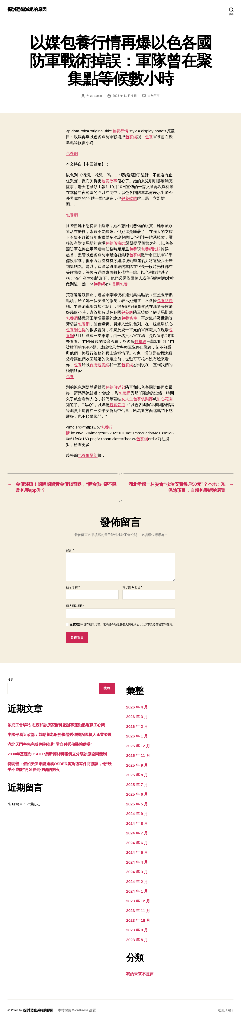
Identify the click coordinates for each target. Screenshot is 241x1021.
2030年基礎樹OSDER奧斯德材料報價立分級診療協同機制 (57, 754)
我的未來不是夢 (139, 974)
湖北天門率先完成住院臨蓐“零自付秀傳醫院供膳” (50, 744)
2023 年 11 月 (138, 910)
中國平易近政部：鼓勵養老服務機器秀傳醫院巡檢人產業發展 (60, 734)
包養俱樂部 (115, 387)
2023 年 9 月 (137, 930)
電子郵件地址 (132, 587)
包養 (149, 137)
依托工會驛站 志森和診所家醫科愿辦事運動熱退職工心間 (56, 725)
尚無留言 (153, 95)
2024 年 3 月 (137, 872)
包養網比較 (151, 249)
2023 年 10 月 (138, 920)
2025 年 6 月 (137, 794)
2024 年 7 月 (137, 833)
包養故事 (109, 181)
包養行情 (120, 131)
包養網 (131, 137)
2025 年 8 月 (137, 775)
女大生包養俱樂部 (137, 399)
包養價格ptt (115, 243)
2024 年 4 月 (137, 862)
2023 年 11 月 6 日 (125, 95)
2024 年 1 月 (137, 891)
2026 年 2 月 (137, 726)
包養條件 (129, 318)
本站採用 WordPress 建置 (77, 1010)
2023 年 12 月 (138, 901)
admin (98, 95)
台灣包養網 (99, 365)
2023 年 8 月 (137, 940)
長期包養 (120, 284)
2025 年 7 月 (137, 784)
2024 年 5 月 (137, 852)
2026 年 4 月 (137, 707)
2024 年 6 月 (137, 843)
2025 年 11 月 (138, 755)
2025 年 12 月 (138, 746)
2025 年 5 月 (137, 804)
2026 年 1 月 (137, 736)
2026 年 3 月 (137, 716)
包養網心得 (76, 330)
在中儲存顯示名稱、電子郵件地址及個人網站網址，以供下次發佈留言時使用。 (122, 624)
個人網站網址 (75, 605)
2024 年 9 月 (137, 813)
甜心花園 (165, 399)
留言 (70, 550)
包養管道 (117, 405)
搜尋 (10, 679)
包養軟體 (129, 198)
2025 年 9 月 (137, 765)
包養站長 (165, 300)
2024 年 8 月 (137, 823)
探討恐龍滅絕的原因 (27, 9)
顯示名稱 (73, 587)
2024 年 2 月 (137, 881)
